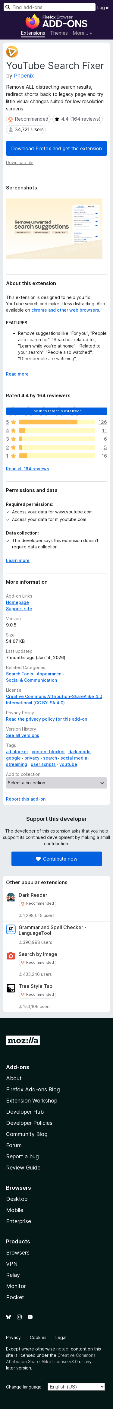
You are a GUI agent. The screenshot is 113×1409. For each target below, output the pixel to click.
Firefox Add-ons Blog (33, 1089)
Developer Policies (29, 1123)
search (50, 757)
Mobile (14, 1210)
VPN (11, 1264)
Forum (14, 1145)
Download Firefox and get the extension (56, 148)
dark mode (79, 751)
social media (74, 757)
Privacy (13, 1337)
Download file (19, 162)
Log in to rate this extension (56, 411)
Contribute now (56, 859)
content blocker (48, 751)
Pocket (15, 1297)
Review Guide (23, 1167)
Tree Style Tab (35, 986)
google (13, 757)
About (14, 1078)
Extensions (33, 33)
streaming (16, 764)
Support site (19, 608)
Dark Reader (33, 895)
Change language (24, 1386)
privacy (31, 757)
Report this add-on (26, 798)
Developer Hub (25, 1112)
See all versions (22, 735)
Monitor (16, 1286)
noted (62, 1348)
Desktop (16, 1199)
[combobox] (50, 7)
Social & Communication (31, 680)
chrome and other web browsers (65, 310)
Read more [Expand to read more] (17, 373)
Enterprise (18, 1221)
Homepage (17, 602)
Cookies (38, 1337)
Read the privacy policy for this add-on (46, 719)
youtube (68, 764)
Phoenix (24, 75)
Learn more (18, 560)
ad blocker (17, 751)
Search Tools (19, 673)
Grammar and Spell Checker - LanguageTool (52, 930)
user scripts (43, 764)
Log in (103, 7)
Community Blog (27, 1134)
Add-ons (17, 1067)
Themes (59, 33)
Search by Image (38, 954)
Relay (13, 1275)
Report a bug (22, 1156)
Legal (60, 1337)
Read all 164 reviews (27, 468)
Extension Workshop (31, 1100)
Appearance (49, 673)
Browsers (18, 1252)
